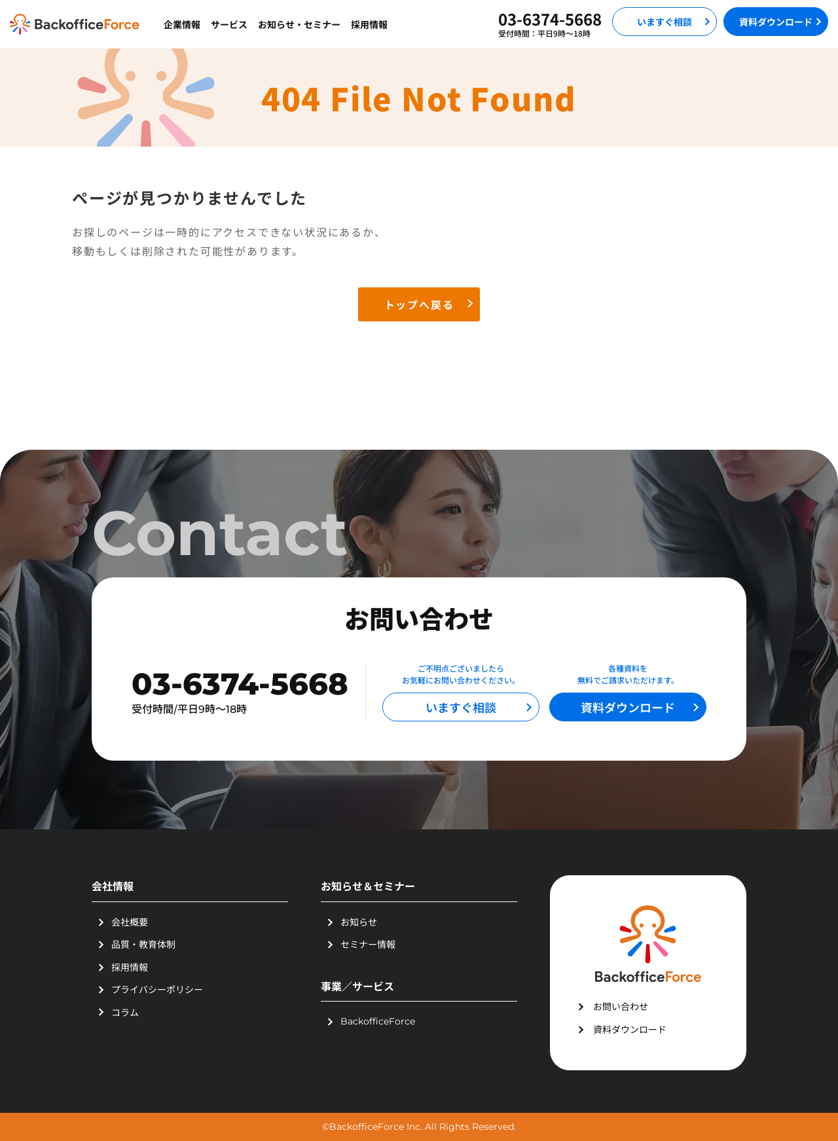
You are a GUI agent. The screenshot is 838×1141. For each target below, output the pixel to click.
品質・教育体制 (143, 944)
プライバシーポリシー (157, 989)
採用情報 (369, 24)
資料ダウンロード (775, 21)
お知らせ (358, 921)
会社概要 (129, 921)
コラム (125, 1012)
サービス (229, 24)
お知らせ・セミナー (299, 24)
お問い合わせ (620, 1006)
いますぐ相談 (664, 21)
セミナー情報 (367, 944)
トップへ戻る (419, 304)
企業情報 (182, 24)
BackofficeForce (377, 1021)
